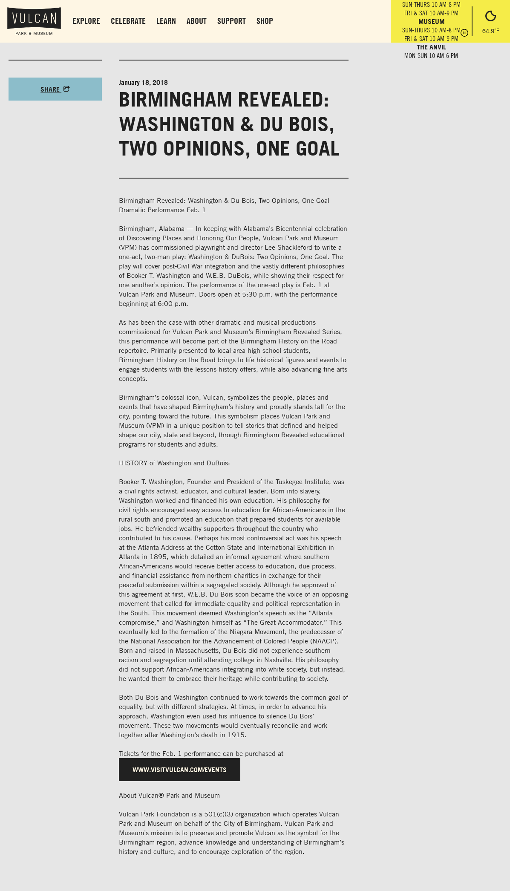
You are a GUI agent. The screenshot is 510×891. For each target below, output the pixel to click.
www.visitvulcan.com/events (180, 769)
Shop (264, 20)
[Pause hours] (464, 33)
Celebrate (128, 20)
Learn (166, 20)
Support (231, 20)
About (197, 20)
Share (55, 89)
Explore (86, 20)
